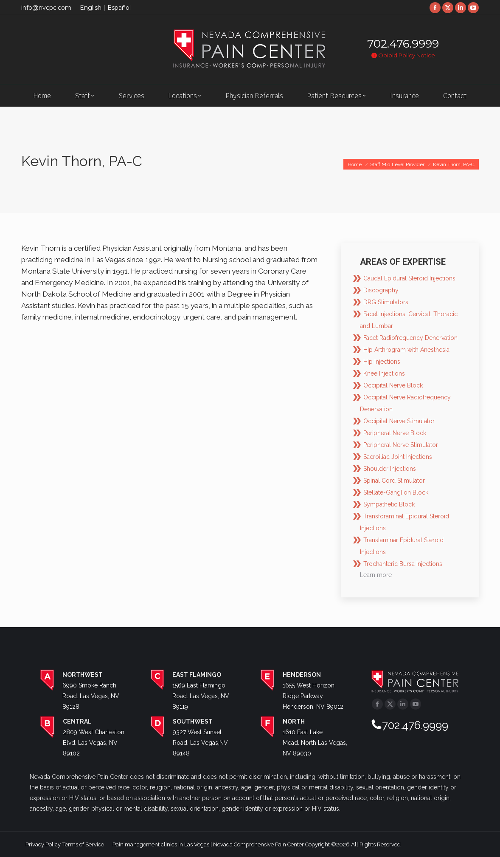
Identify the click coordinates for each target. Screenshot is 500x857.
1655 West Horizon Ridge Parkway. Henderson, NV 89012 (313, 696)
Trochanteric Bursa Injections (402, 563)
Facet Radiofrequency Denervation (410, 337)
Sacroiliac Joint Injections (397, 456)
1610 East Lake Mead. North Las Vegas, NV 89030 (315, 743)
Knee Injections (384, 373)
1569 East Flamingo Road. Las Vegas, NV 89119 (200, 696)
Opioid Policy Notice (403, 55)
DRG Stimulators (385, 302)
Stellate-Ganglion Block (395, 492)
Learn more (376, 574)
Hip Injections (381, 361)
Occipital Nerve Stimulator (399, 421)
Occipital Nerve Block (393, 385)
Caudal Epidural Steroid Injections (409, 278)
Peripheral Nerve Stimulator (400, 444)
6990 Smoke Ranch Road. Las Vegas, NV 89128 (90, 696)
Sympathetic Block (389, 504)
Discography (381, 290)
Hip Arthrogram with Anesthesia (406, 349)
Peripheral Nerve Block (394, 433)
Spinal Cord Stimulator (394, 480)
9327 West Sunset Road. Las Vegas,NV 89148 (200, 743)
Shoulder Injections (389, 468)
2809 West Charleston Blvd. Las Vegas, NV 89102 (93, 743)
